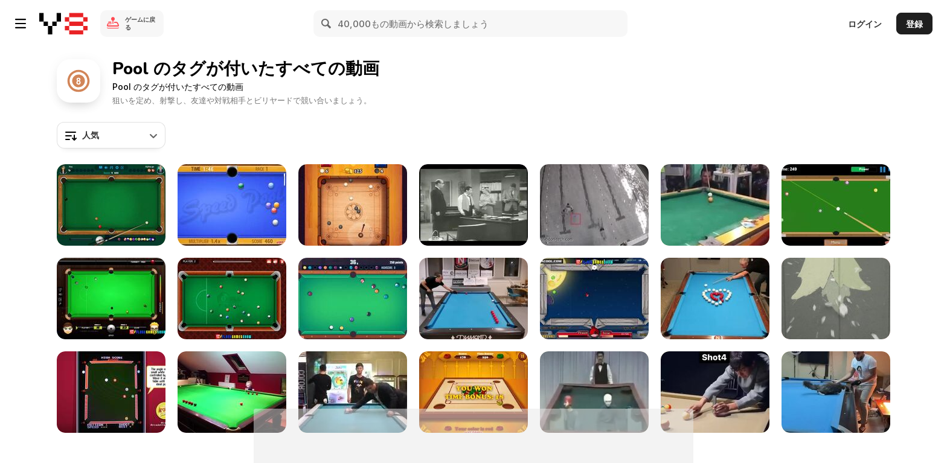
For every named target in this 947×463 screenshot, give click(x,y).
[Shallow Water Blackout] (594, 205)
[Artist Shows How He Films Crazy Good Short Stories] (715, 392)
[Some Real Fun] (352, 392)
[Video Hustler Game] (111, 392)
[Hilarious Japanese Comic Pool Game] (594, 392)
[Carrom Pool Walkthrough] (473, 392)
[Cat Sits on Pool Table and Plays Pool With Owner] (836, 392)
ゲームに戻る (140, 23)
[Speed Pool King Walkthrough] (232, 205)
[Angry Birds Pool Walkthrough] (594, 298)
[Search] (326, 23)
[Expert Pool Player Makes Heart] (715, 298)
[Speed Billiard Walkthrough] (836, 205)
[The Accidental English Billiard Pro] (715, 205)
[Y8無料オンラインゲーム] (63, 23)
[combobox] (111, 135)
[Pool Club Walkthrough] (352, 298)
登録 (914, 24)
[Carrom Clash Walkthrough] (352, 205)
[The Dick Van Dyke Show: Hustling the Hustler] (473, 205)
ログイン (865, 24)
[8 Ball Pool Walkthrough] (111, 205)
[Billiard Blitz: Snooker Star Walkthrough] (111, 298)
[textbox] (111, 135)
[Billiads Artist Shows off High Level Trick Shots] (473, 298)
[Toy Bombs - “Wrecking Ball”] (836, 298)
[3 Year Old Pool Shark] (232, 392)
